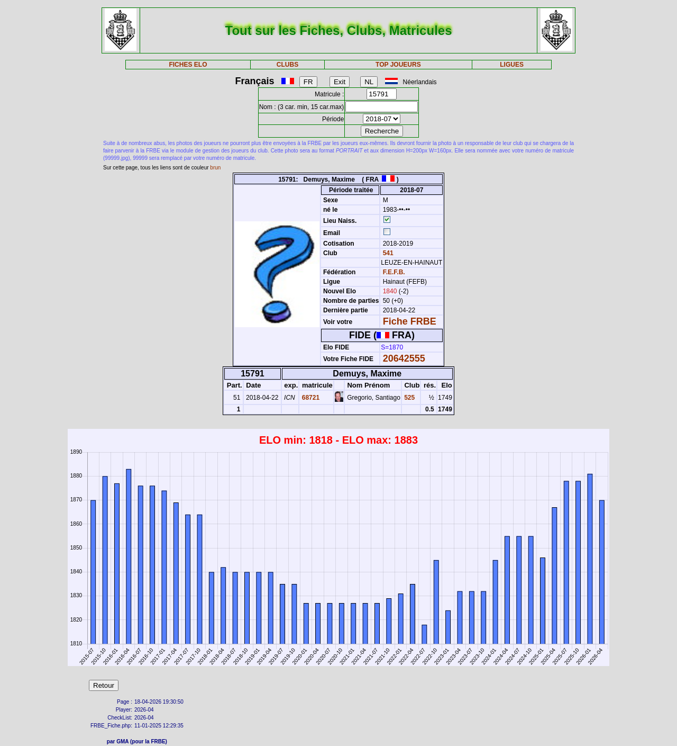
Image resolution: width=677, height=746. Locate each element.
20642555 (404, 358)
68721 (309, 397)
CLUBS (287, 64)
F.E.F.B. (394, 272)
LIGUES (512, 64)
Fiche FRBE (409, 321)
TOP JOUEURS (398, 64)
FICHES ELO (188, 64)
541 (387, 253)
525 (408, 397)
